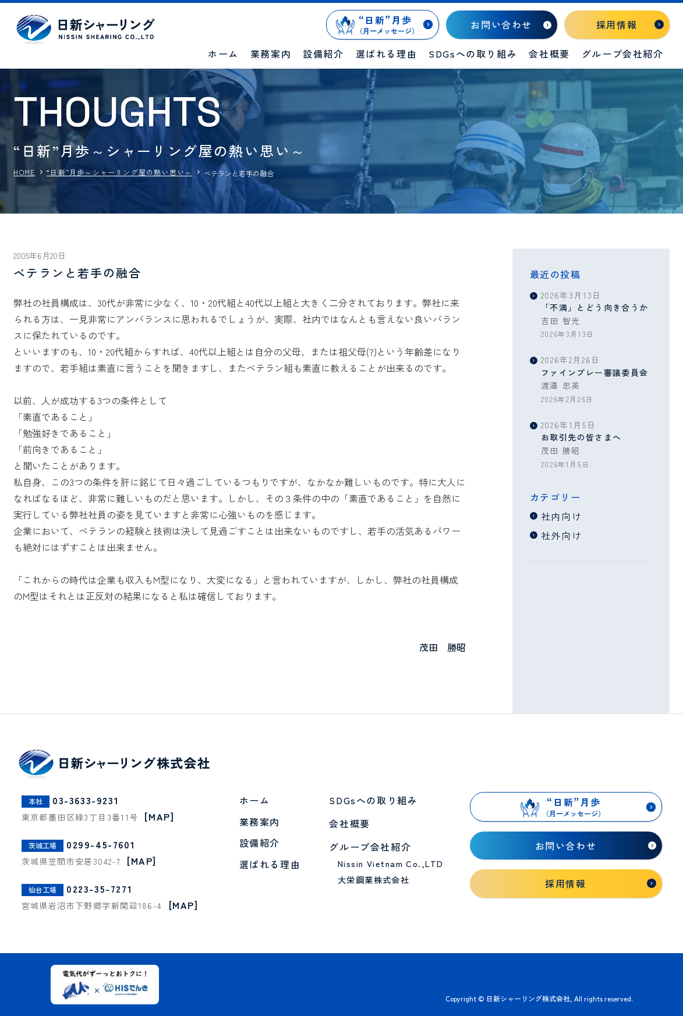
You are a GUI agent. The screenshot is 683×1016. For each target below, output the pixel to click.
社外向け (561, 535)
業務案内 (270, 54)
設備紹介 (323, 54)
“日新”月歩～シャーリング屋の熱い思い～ (119, 172)
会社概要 (549, 54)
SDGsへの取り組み (473, 54)
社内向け (561, 516)
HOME (24, 172)
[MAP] (159, 816)
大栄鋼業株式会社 (374, 879)
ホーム (223, 54)
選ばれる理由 (386, 54)
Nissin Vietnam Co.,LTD (391, 863)
